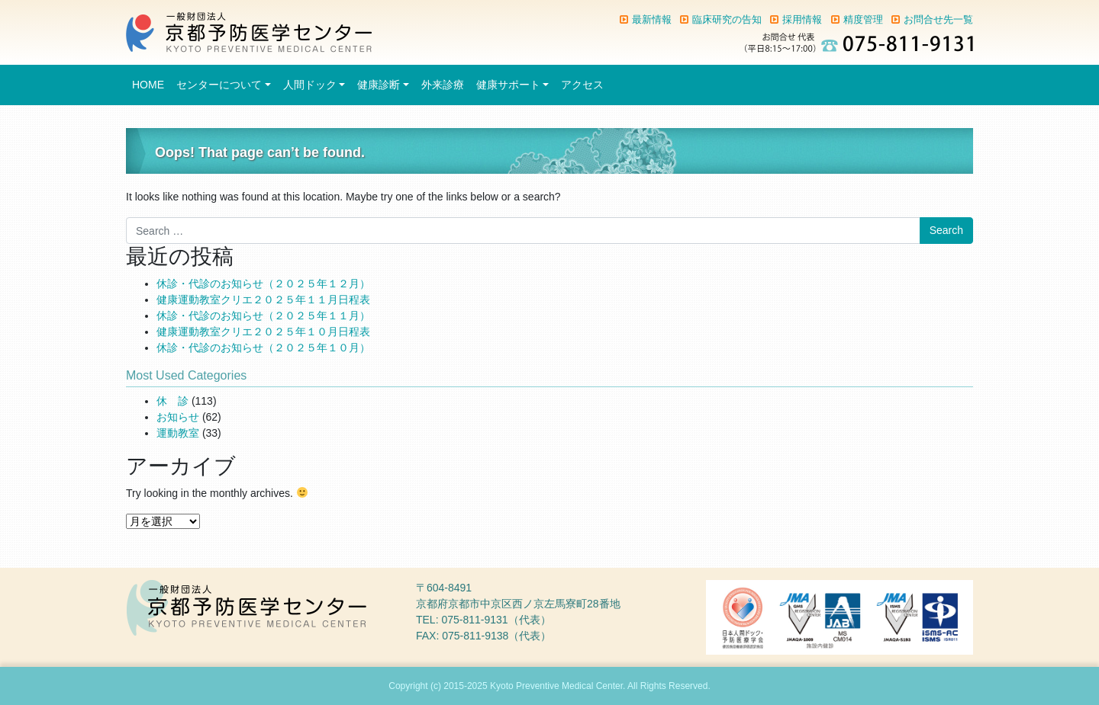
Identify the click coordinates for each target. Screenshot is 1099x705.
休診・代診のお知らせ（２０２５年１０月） (263, 347)
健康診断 (378, 85)
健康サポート (508, 85)
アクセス (582, 85)
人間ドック (310, 85)
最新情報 (652, 19)
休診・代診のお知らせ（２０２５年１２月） (263, 283)
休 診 (172, 401)
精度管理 (863, 19)
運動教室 (177, 433)
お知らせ (177, 417)
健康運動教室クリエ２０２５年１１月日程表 (263, 299)
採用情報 (802, 19)
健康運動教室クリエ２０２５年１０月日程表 (263, 331)
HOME (148, 85)
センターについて (219, 85)
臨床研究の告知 (727, 19)
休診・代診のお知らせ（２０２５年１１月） (263, 315)
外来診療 (442, 85)
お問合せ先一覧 (938, 19)
